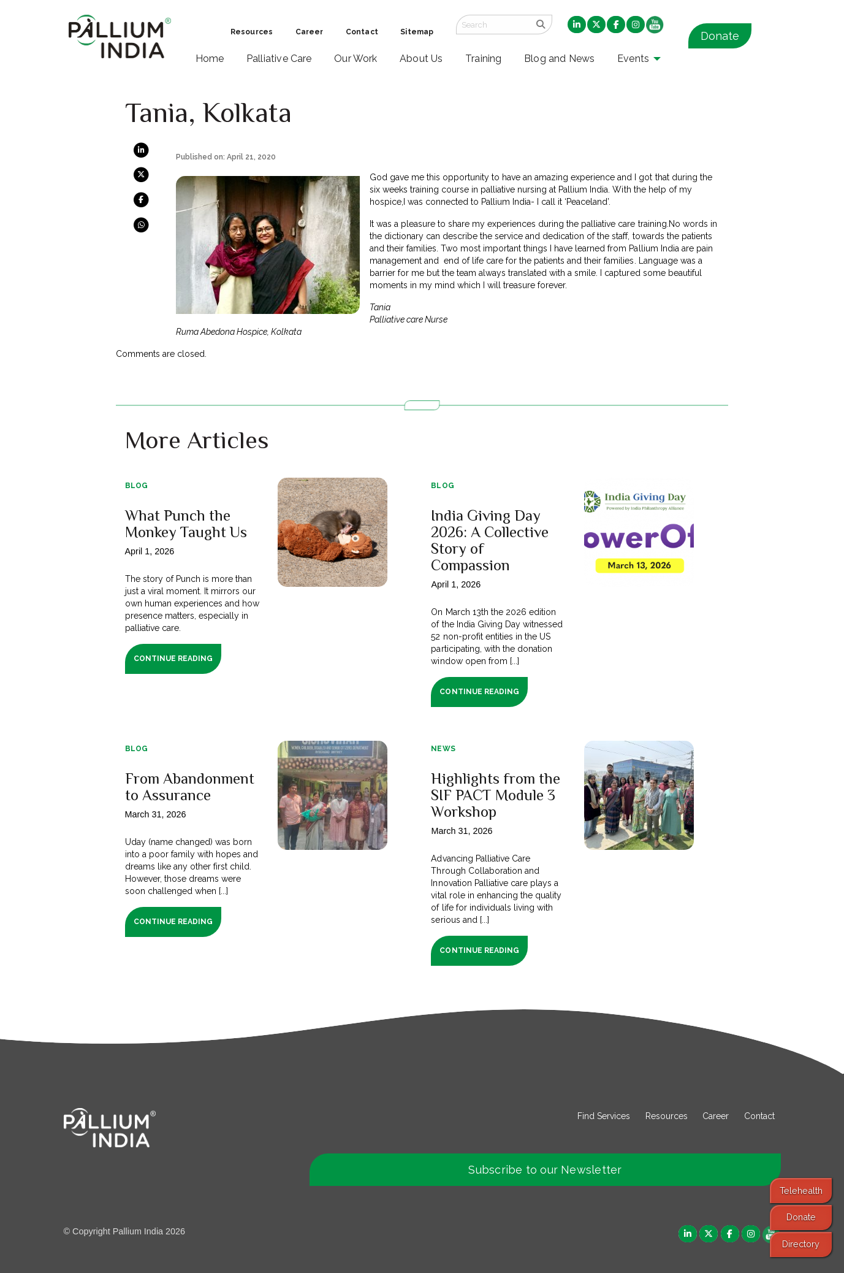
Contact (759, 1116)
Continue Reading (173, 658)
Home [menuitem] (210, 58)
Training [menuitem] (483, 58)
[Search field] (493, 24)
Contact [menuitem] (362, 32)
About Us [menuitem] (421, 58)
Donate (720, 35)
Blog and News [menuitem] (559, 58)
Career (715, 1116)
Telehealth (801, 1190)
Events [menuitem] (633, 58)
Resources (666, 1116)
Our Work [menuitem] (356, 58)
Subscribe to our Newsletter (545, 1169)
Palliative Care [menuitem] (279, 58)
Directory (800, 1244)
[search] (541, 24)
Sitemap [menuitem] (416, 32)
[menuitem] (577, 25)
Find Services (603, 1116)
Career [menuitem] (309, 32)
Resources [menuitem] (251, 32)
